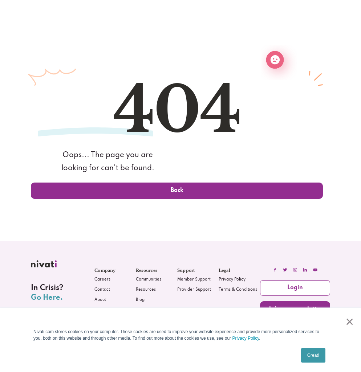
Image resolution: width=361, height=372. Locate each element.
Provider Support (194, 289)
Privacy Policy (245, 338)
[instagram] (295, 270)
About (100, 300)
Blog (140, 300)
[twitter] (285, 270)
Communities (148, 279)
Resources (146, 289)
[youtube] (315, 270)
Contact (102, 289)
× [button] (348, 321)
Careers (102, 279)
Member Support (194, 279)
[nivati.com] (44, 265)
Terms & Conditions (238, 289)
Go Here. (47, 298)
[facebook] (274, 270)
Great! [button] (313, 355)
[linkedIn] (305, 270)
